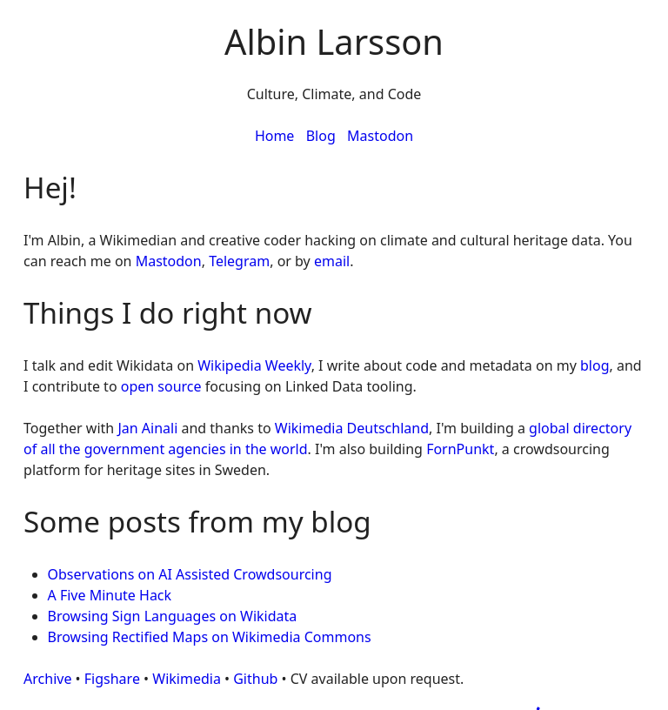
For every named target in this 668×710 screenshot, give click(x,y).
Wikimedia (186, 678)
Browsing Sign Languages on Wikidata (172, 616)
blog (595, 365)
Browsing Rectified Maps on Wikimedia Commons (209, 636)
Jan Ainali (147, 428)
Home (275, 135)
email (332, 261)
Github (255, 678)
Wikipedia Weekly (254, 365)
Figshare (112, 678)
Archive (47, 678)
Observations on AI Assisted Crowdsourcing (190, 574)
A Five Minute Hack (110, 595)
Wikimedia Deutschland (352, 428)
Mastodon (380, 135)
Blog (321, 135)
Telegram (239, 261)
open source (161, 386)
